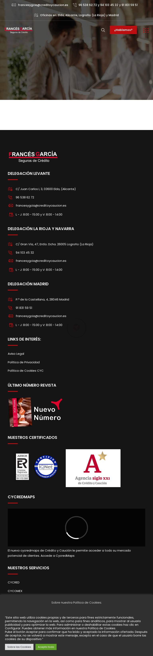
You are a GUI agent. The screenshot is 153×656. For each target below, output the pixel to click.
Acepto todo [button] (46, 647)
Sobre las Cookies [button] (19, 647)
